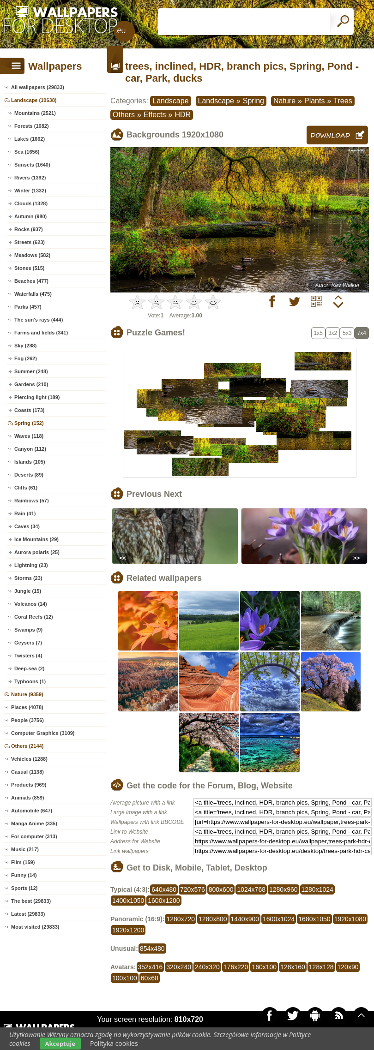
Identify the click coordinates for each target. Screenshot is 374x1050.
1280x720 (180, 919)
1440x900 (245, 919)
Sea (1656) (26, 152)
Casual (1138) (27, 772)
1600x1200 (164, 900)
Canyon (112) (30, 449)
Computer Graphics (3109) (43, 733)
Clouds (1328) (31, 203)
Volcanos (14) (30, 604)
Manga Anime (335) (34, 823)
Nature (284, 101)
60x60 (149, 978)
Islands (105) (29, 462)
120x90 (348, 967)
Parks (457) (28, 307)
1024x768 (251, 889)
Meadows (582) (32, 255)
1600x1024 (279, 919)
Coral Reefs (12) (33, 617)
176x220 (235, 967)
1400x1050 (128, 900)
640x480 (163, 889)
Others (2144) (27, 746)
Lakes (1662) (29, 139)
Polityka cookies (114, 1043)
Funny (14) (24, 875)
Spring (253, 101)
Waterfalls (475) (33, 294)
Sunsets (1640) (32, 164)
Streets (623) (29, 242)
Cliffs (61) (25, 487)
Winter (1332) (30, 190)
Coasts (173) (29, 410)
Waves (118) (28, 436)
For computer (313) (34, 836)
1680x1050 (314, 919)
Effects (155, 115)
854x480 (152, 948)
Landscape (170, 101)
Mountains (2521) (35, 113)
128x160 (292, 967)
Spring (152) (29, 423)
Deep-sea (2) (29, 668)
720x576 (192, 889)
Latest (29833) (28, 914)
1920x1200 (128, 930)
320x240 (178, 967)
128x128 (321, 967)
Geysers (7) (28, 642)
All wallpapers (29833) (37, 87)
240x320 (207, 967)
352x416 (150, 967)
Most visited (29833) (35, 927)
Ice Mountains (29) (36, 539)
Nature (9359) (27, 694)
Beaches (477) (31, 281)
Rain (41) (25, 513)
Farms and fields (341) (41, 332)
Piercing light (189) (37, 397)
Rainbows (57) (31, 500)
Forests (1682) (31, 126)
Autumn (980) (30, 216)
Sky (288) (25, 345)
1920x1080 (350, 919)
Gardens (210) (31, 384)
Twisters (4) (28, 655)
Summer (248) (31, 371)
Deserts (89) (28, 474)
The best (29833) (31, 901)
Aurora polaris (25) (37, 552)
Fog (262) (25, 358)
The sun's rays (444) (38, 319)
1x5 (318, 333)
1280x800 (213, 919)
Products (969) (28, 785)
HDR (183, 115)
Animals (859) (27, 797)
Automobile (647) (31, 810)
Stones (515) (29, 268)
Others (124, 115)
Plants (314, 101)
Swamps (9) (28, 629)
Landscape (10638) (33, 100)
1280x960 (283, 889)
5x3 (347, 333)
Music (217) (25, 849)
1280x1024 (317, 889)
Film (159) (23, 862)
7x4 (361, 333)
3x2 (332, 333)
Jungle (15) (27, 591)
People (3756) (27, 720)
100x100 (124, 978)
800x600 (221, 889)
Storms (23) (28, 578)
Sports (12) (24, 888)
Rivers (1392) (30, 177)
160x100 (264, 967)
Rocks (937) (28, 229)
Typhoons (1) (30, 681)
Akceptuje (60, 1043)
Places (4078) (27, 707)
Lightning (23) (31, 565)
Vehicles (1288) (29, 759)
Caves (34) (27, 526)
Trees (342, 101)
